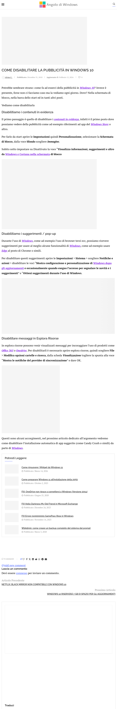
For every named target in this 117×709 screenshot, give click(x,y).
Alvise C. (7, 78)
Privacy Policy (50, 668)
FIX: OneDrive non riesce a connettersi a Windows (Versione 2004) (29, 502)
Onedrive (62, 344)
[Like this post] (23, 571)
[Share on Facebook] (26, 571)
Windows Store (49, 134)
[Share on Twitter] (29, 571)
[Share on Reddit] (36, 571)
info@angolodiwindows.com (64, 652)
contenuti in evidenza (63, 125)
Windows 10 (9, 95)
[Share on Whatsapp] (39, 571)
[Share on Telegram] (42, 571)
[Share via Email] (46, 571)
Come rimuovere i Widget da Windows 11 (29, 476)
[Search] (115, 5)
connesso (20, 585)
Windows (26, 241)
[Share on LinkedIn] (33, 571)
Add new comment (14, 578)
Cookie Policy (67, 668)
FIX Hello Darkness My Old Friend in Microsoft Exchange (66, 502)
